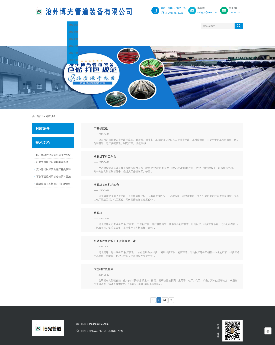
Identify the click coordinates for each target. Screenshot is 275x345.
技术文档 (106, 25)
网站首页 (42, 25)
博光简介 (63, 25)
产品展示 (84, 25)
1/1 (164, 284)
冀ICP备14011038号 (76, 338)
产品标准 (169, 25)
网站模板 (100, 338)
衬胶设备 (127, 25)
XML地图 (91, 338)
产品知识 (148, 25)
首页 (39, 100)
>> (171, 284)
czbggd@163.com (98, 308)
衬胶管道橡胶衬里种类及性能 (52, 146)
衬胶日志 (190, 25)
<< (153, 284)
